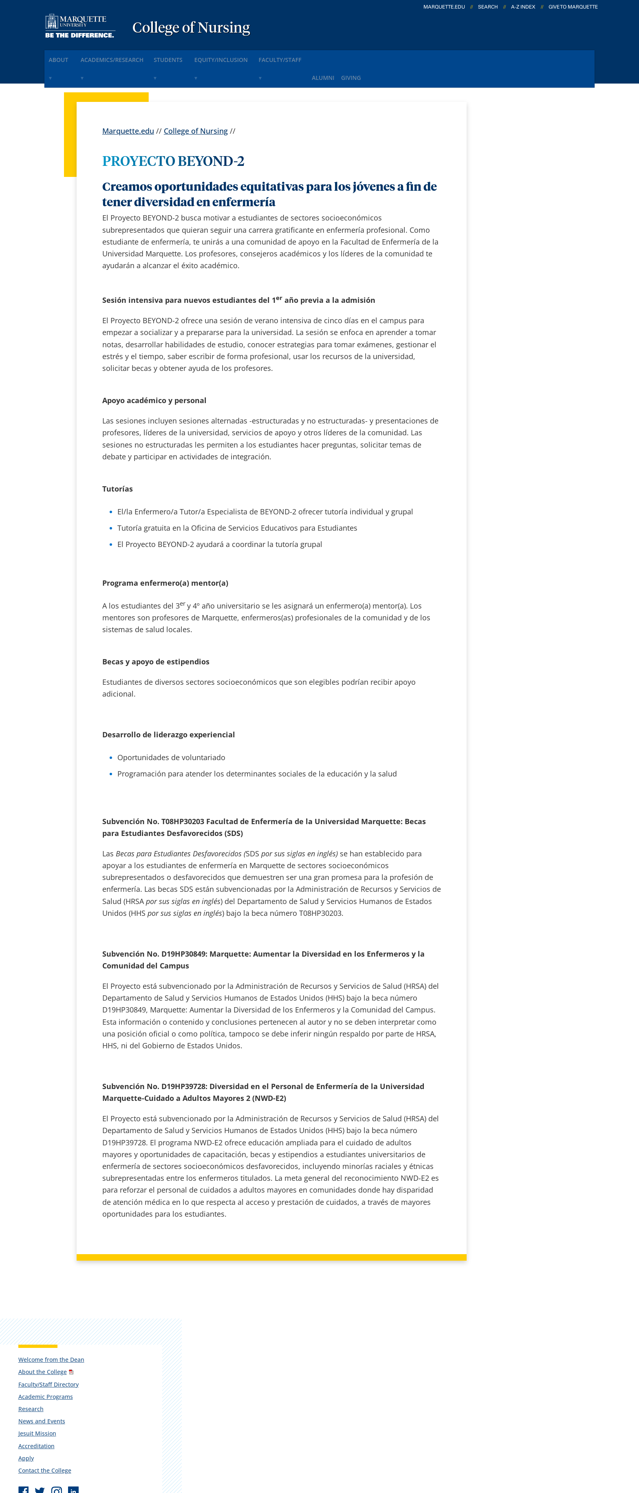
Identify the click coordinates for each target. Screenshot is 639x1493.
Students (192, 56)
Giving (409, 56)
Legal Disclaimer (388, 1443)
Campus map (227, 1351)
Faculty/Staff (322, 56)
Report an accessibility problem (523, 330)
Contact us (223, 1373)
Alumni (372, 56)
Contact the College (506, 267)
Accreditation (498, 243)
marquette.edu (444, 7)
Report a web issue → (502, 1392)
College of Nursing (191, 28)
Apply (488, 255)
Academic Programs (507, 194)
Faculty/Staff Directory (510, 181)
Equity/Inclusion (254, 56)
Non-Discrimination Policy (471, 1443)
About (64, 56)
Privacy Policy (327, 1443)
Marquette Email (337, 1330)
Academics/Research (126, 56)
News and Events (503, 218)
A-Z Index (523, 7)
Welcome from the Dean (513, 157)
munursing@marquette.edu (518, 363)
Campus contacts (234, 1330)
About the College (504, 169)
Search (488, 7)
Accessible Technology (568, 1443)
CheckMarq (328, 1351)
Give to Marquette (573, 7)
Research (492, 206)
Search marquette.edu (243, 1394)
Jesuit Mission (499, 231)
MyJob (319, 1394)
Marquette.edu (128, 106)
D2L (315, 1373)
